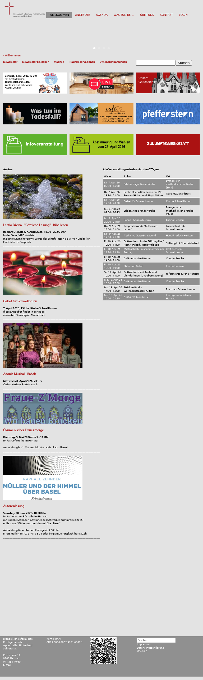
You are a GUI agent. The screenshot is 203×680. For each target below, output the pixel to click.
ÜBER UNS (147, 15)
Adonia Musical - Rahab (19, 374)
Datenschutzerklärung (150, 647)
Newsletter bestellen (35, 62)
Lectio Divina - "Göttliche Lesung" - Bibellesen (35, 225)
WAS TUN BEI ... (124, 15)
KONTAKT (166, 15)
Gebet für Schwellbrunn (20, 301)
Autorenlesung (13, 506)
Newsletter (10, 62)
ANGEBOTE (82, 15)
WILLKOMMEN (59, 15)
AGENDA (102, 15)
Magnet (59, 62)
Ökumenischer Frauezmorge (23, 430)
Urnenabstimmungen (113, 62)
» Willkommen (12, 55)
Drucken (142, 651)
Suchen (184, 63)
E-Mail (7, 665)
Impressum (143, 644)
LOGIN (183, 15)
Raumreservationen (82, 62)
